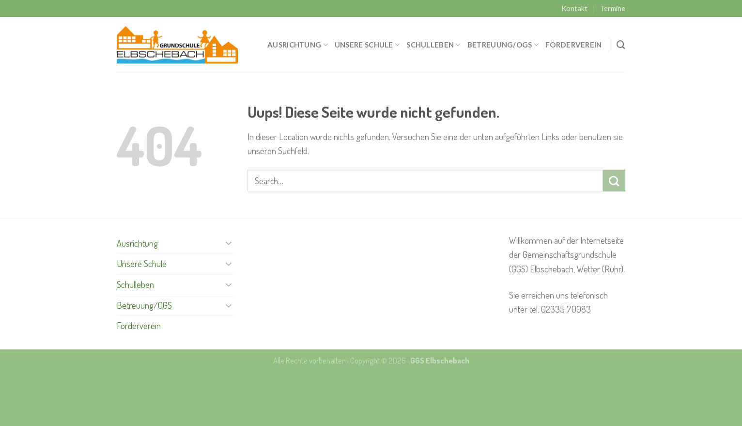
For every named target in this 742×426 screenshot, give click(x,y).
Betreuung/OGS (503, 44)
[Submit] (614, 180)
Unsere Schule (367, 44)
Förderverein (573, 44)
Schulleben (433, 44)
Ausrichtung (297, 44)
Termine (612, 8)
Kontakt (574, 8)
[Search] (621, 45)
